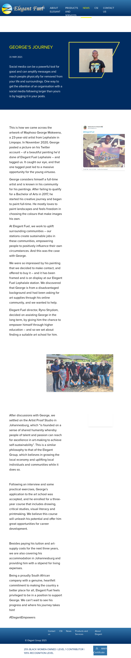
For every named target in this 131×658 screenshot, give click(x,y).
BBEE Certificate (100, 650)
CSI (96, 8)
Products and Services (81, 633)
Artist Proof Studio (41, 420)
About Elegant (55, 9)
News (86, 8)
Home (41, 8)
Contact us (51, 633)
